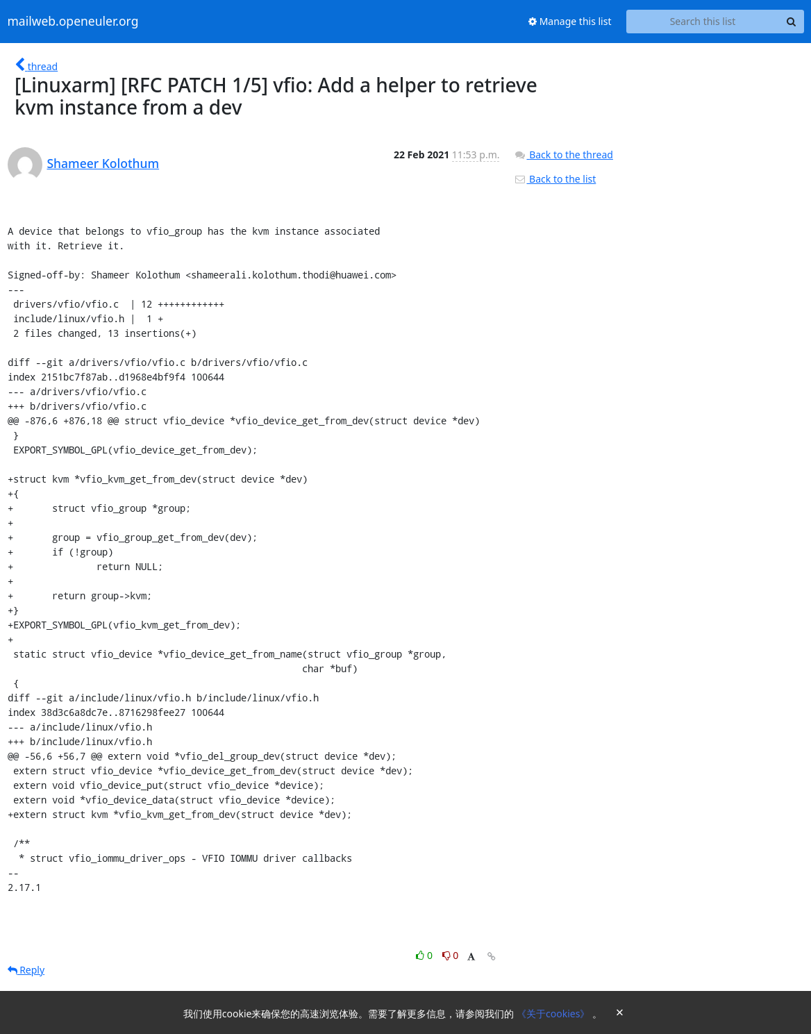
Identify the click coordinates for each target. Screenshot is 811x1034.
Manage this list (570, 21)
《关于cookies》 (554, 1013)
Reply (26, 969)
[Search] (791, 21)
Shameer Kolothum (103, 163)
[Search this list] (703, 21)
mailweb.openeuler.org (73, 21)
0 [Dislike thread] (450, 955)
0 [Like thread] (425, 955)
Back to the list (555, 178)
